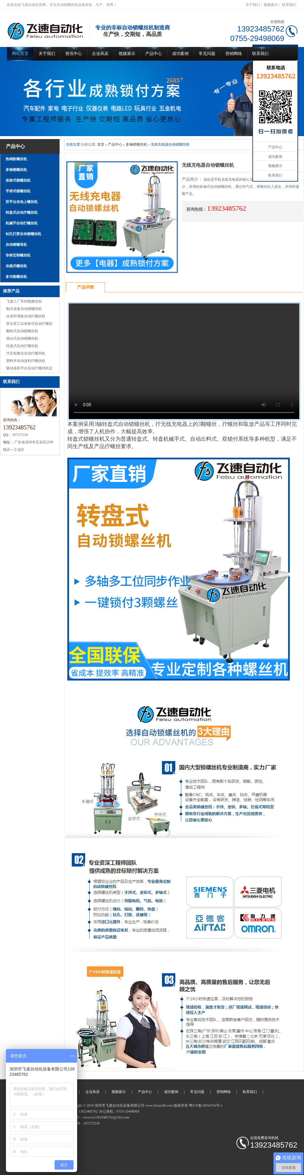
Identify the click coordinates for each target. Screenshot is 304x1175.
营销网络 (233, 53)
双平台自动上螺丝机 (22, 202)
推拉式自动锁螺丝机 (22, 338)
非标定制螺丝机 (18, 255)
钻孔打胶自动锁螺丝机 (23, 234)
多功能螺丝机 (16, 277)
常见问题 (207, 53)
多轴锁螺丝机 (16, 170)
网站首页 (20, 53)
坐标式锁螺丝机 (18, 180)
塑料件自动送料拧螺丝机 (25, 361)
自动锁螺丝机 (111, 1123)
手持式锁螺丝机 (18, 191)
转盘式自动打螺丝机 (22, 346)
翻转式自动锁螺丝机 (22, 331)
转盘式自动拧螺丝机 (22, 212)
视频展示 (271, 5)
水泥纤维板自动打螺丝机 (25, 316)
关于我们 (253, 5)
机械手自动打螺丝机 (22, 223)
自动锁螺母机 (16, 244)
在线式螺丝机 (16, 266)
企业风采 (100, 53)
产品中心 (153, 53)
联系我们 (289, 5)
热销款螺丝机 (16, 159)
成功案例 (180, 53)
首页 (100, 144)
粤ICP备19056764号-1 (205, 1105)
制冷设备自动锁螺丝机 (24, 309)
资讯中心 (73, 53)
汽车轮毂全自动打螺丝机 (25, 353)
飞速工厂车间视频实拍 (24, 301)
